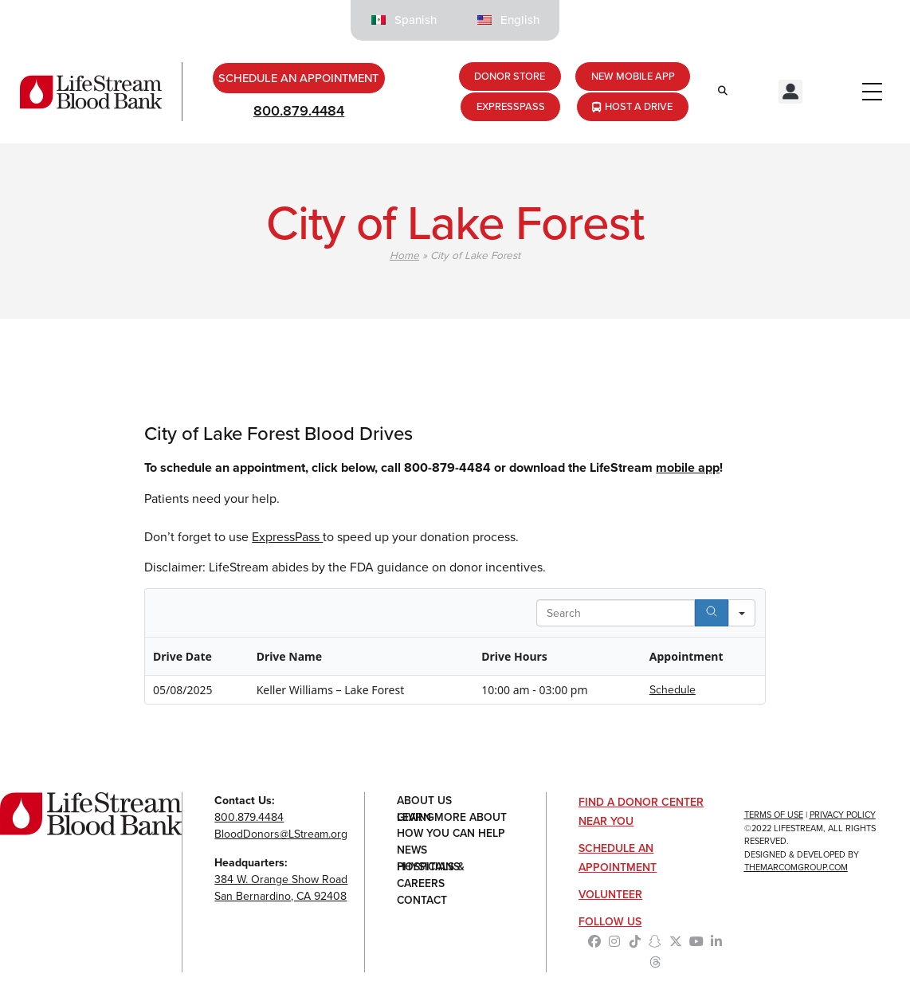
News (412, 851)
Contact (423, 901)
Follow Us (610, 922)
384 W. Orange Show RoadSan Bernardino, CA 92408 (280, 888)
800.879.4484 (298, 112)
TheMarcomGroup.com (796, 868)
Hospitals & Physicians (431, 868)
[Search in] (741, 613)
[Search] (711, 613)
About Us (424, 801)
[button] (790, 92)
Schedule (672, 690)
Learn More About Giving (452, 818)
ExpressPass (287, 537)
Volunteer (610, 895)
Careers (421, 885)
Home (404, 256)
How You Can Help (452, 834)
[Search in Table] (615, 613)
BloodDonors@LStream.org (280, 834)
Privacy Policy (843, 815)
